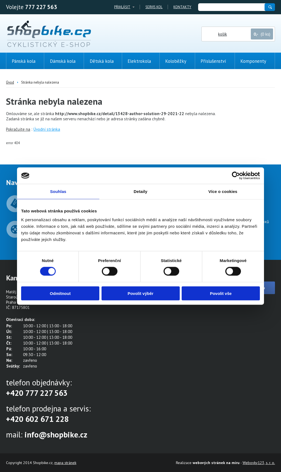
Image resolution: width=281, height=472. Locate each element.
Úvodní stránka (46, 129)
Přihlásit (122, 7)
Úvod (10, 82)
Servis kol (153, 7)
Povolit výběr (140, 293)
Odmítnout (60, 293)
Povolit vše (221, 293)
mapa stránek (65, 462)
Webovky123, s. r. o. (259, 462)
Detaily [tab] (140, 191)
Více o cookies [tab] (222, 191)
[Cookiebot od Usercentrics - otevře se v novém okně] (236, 176)
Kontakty (182, 7)
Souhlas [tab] (58, 191)
